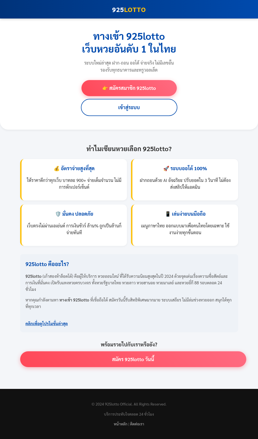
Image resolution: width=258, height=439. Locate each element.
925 (129, 9)
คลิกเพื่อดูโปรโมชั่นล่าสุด (47, 323)
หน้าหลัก (121, 423)
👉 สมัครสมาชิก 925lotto (129, 88)
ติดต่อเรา (137, 423)
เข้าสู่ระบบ (129, 107)
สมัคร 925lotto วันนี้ (133, 359)
